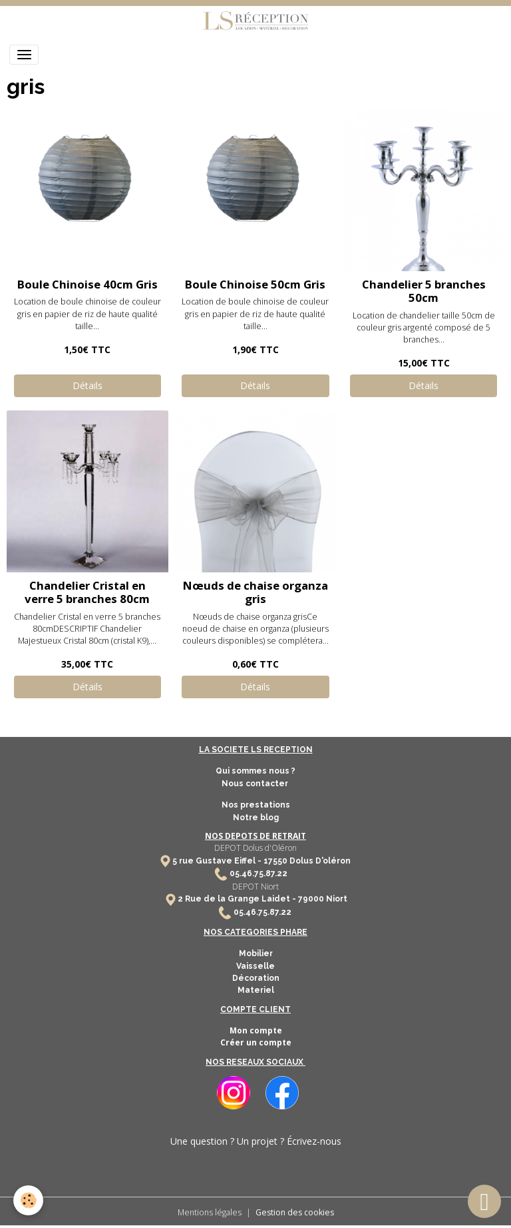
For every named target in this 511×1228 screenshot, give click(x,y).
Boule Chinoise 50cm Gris (255, 284)
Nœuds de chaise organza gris (255, 592)
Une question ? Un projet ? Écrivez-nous (255, 1141)
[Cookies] (28, 1200)
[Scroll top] (484, 1201)
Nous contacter (256, 783)
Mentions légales (210, 1212)
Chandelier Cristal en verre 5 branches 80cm (87, 592)
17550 (275, 861)
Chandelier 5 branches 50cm (424, 291)
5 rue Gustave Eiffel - (217, 861)
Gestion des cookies (295, 1212)
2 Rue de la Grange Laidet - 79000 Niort (262, 899)
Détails (87, 385)
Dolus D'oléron (319, 861)
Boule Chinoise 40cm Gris (87, 284)
